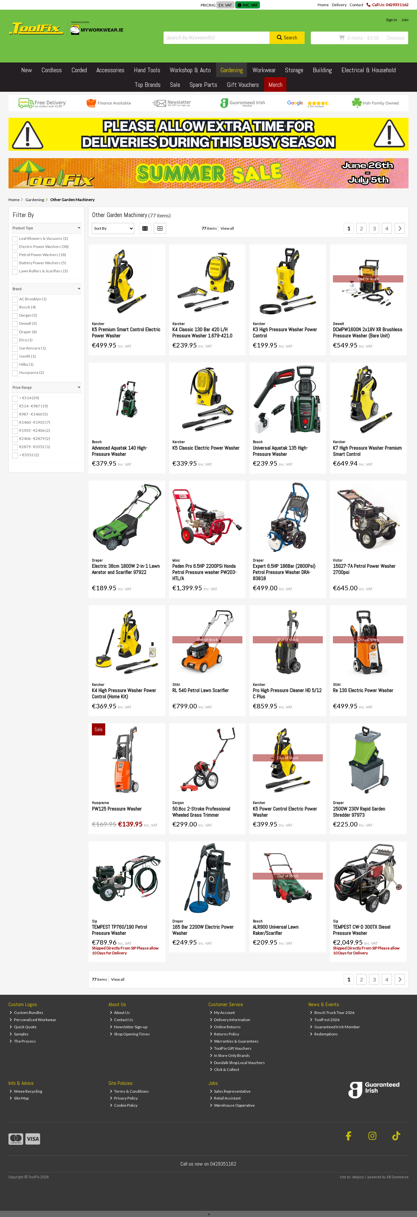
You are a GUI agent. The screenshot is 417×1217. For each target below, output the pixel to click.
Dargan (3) (28, 315)
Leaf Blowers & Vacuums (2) (43, 238)
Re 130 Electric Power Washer (363, 690)
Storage (294, 70)
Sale (175, 84)
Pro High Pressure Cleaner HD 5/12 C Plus (287, 693)
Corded (79, 70)
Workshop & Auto (190, 70)
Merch (275, 84)
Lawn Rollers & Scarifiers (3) (43, 270)
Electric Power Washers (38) (44, 246)
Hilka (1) (26, 364)
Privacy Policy (124, 1098)
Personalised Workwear (32, 1019)
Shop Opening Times (130, 1034)
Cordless (51, 70)
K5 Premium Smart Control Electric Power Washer (126, 332)
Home (323, 4)
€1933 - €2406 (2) (34, 430)
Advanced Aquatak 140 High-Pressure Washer (119, 451)
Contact (356, 4)
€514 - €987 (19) (33, 405)
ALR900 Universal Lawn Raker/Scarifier (275, 930)
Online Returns (225, 1026)
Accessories (110, 70)
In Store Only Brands (230, 1055)
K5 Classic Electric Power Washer (205, 447)
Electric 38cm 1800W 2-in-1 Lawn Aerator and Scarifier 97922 (126, 569)
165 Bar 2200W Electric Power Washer (203, 930)
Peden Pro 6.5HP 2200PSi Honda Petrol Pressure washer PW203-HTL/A (204, 572)
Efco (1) (26, 339)
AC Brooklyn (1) (33, 298)
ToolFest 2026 (324, 1019)
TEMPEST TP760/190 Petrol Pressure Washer (119, 930)
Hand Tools (147, 70)
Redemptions (324, 1034)
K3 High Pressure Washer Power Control (285, 332)
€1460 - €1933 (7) (34, 422)
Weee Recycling (25, 1091)
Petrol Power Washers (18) (42, 254)
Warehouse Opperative (232, 1105)
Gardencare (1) (32, 348)
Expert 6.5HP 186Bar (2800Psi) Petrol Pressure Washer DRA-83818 (284, 572)
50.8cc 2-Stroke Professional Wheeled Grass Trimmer (201, 811)
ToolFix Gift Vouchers (231, 1048)
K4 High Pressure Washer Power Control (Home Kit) (124, 693)
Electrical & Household (368, 70)
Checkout (396, 37)
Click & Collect (224, 1069)
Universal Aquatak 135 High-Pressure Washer (280, 451)
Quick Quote (22, 1026)
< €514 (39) (29, 397)
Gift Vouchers (243, 84)
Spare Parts (203, 84)
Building (322, 70)
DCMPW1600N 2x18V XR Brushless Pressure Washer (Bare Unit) (367, 332)
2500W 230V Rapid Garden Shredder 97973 (359, 811)
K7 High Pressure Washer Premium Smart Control (367, 451)
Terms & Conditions (129, 1091)
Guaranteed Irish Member (335, 1026)
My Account (222, 1012)
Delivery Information (230, 1019)
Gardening (231, 70)
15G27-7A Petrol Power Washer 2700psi (364, 569)
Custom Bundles (26, 1012)
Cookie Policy (124, 1105)
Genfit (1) (27, 356)
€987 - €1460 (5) (33, 414)
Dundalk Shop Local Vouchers (237, 1062)
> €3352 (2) (29, 454)
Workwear (264, 70)
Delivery (339, 4)
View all (227, 228)
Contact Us (122, 1019)
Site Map (19, 1098)
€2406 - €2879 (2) (34, 438)
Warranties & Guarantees (234, 1041)
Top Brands (148, 84)
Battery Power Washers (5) (42, 262)
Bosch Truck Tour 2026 (332, 1012)
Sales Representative (230, 1091)
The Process (22, 1041)
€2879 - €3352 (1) (34, 446)
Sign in (391, 19)
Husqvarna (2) (31, 372)
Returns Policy (224, 1034)
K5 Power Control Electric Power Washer (285, 811)
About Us (120, 1012)
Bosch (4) (27, 307)
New (26, 70)
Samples (19, 1034)
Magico (358, 1177)
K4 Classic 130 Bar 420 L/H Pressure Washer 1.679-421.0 (202, 332)
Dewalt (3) (28, 323)
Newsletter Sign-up (129, 1026)
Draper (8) (28, 331)
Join (405, 19)
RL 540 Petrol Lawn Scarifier (200, 690)
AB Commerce (398, 1177)
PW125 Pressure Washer (117, 808)
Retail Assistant (225, 1098)
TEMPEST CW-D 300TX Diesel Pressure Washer (361, 930)
